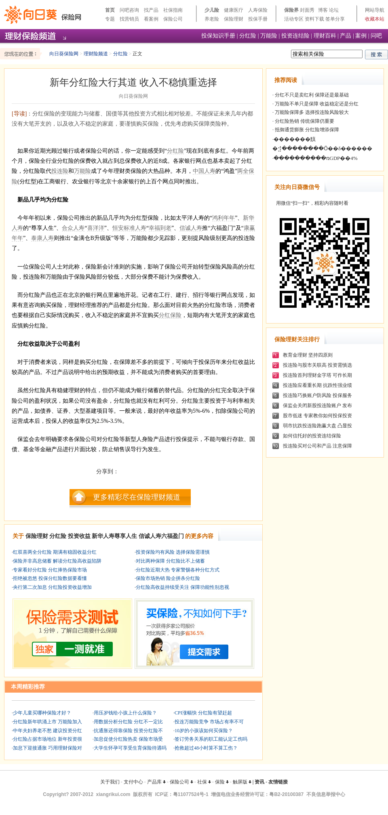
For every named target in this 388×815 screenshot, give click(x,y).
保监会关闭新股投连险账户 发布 (317, 405)
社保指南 (173, 10)
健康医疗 (233, 10)
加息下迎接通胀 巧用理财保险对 (47, 748)
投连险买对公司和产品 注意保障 (317, 446)
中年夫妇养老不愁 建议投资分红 (47, 730)
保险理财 (233, 19)
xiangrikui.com (113, 794)
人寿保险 (258, 10)
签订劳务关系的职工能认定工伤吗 (211, 739)
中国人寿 (204, 171)
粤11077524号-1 (191, 794)
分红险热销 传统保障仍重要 (304, 121)
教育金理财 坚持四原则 (308, 355)
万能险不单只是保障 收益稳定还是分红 (316, 104)
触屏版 (242, 782)
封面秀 (307, 10)
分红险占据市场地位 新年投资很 (47, 739)
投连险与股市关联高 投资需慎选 (317, 365)
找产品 (151, 10)
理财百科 (325, 36)
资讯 (259, 782)
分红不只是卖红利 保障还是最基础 (311, 95)
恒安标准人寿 (129, 228)
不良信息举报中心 (325, 794)
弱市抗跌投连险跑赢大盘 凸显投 (317, 426)
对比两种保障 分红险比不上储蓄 (170, 561)
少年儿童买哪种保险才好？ (42, 713)
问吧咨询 (129, 10)
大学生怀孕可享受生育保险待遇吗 (130, 748)
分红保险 (170, 315)
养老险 (212, 19)
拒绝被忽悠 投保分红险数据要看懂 (50, 578)
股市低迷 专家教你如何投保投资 (317, 415)
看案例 (151, 19)
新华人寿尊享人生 (114, 536)
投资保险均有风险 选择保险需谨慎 (173, 552)
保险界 (291, 10)
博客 (323, 10)
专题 (110, 19)
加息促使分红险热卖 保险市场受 (128, 739)
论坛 (334, 10)
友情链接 (278, 782)
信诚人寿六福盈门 (161, 536)
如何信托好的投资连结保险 (312, 436)
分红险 (247, 36)
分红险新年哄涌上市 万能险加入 (47, 722)
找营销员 (129, 19)
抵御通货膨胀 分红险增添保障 (306, 129)
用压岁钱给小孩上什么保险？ (125, 713)
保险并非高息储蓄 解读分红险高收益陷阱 (57, 561)
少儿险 (212, 10)
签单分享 (335, 19)
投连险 (59, 171)
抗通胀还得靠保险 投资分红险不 (128, 730)
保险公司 (173, 19)
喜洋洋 (95, 228)
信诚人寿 (190, 228)
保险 (222, 782)
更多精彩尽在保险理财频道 (136, 497)
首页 (110, 10)
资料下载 (314, 19)
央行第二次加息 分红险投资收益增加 (52, 587)
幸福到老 (160, 228)
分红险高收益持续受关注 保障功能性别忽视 (182, 587)
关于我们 (110, 782)
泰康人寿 (42, 238)
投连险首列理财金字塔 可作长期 (317, 375)
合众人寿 (73, 228)
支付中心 (133, 782)
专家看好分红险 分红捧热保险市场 (50, 570)
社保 (204, 782)
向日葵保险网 (63, 54)
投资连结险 (295, 36)
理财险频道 (96, 54)
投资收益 (79, 536)
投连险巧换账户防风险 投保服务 (317, 395)
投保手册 (258, 19)
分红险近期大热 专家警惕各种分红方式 (177, 570)
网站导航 (374, 10)
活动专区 (294, 19)
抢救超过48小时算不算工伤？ (206, 748)
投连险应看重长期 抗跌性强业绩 (317, 385)
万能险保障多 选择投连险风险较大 (311, 112)
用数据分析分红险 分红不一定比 (128, 722)
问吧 (376, 36)
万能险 (268, 36)
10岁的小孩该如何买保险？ (204, 730)
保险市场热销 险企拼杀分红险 (168, 578)
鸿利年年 (223, 218)
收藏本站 (374, 19)
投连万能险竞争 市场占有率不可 (209, 722)
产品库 (156, 782)
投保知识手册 (218, 36)
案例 (361, 36)
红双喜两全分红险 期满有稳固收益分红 (55, 552)
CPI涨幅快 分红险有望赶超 (203, 713)
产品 (345, 36)
